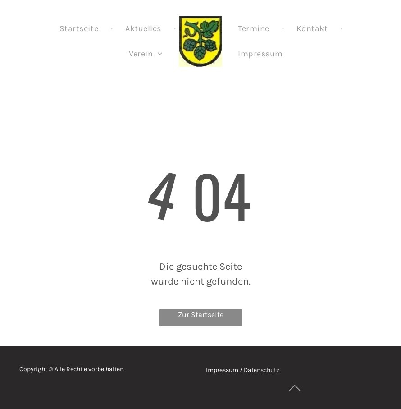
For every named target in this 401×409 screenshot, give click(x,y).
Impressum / (224, 370)
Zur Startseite (200, 314)
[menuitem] (80, 28)
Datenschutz (261, 370)
